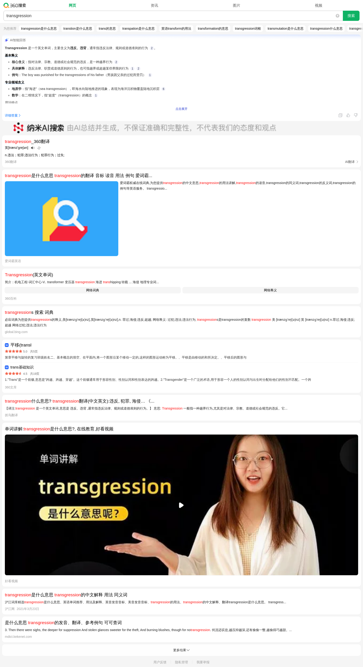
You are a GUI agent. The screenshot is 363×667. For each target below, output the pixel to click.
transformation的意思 (213, 28)
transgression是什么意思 (39, 28)
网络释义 (270, 290)
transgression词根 (248, 28)
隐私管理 (181, 662)
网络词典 (92, 290)
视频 (318, 5)
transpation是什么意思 (138, 28)
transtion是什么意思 (77, 28)
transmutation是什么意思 (286, 28)
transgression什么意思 (326, 28)
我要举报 (203, 662)
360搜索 (15, 5)
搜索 (351, 16)
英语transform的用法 (176, 28)
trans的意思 (107, 28)
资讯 (154, 5)
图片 (236, 5)
